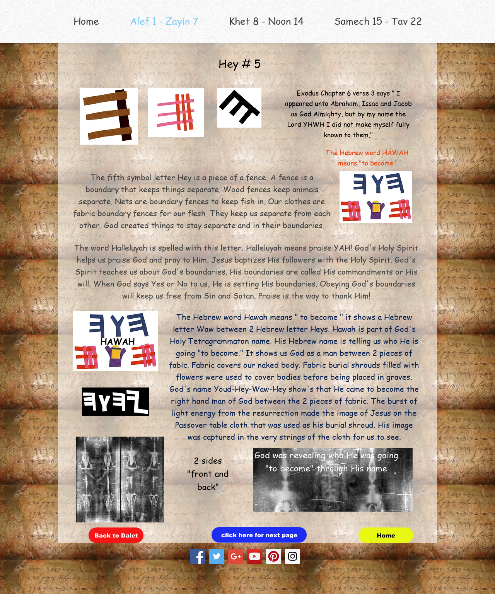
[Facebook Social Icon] (197, 556)
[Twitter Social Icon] (216, 556)
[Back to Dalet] (116, 535)
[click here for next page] (259, 535)
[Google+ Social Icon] (235, 556)
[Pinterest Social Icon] (273, 556)
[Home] (385, 535)
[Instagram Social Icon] (292, 556)
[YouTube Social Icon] (254, 556)
